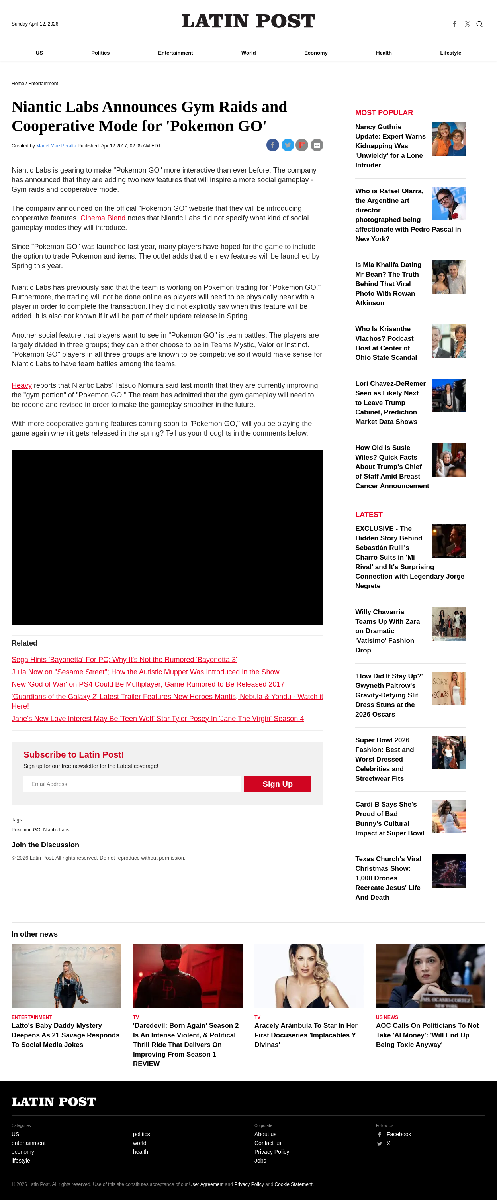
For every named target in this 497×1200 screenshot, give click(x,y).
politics (141, 1134)
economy (23, 1152)
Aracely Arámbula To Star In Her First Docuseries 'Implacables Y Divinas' (306, 1035)
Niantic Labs (56, 830)
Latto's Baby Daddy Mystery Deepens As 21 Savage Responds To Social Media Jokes (66, 1035)
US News (387, 1017)
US (39, 53)
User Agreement (206, 1184)
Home (18, 83)
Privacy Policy (271, 1152)
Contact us (267, 1143)
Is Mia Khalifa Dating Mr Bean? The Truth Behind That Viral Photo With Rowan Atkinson (388, 284)
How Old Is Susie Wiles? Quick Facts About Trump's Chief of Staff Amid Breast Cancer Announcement (392, 467)
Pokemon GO (26, 830)
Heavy (22, 385)
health (140, 1152)
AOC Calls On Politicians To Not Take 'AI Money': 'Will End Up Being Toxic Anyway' (427, 1035)
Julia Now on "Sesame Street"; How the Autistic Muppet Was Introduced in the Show (145, 672)
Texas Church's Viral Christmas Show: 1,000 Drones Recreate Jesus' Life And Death (388, 878)
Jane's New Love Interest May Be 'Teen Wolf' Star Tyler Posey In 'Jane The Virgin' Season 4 (158, 719)
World (248, 53)
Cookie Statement (294, 1184)
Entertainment (175, 53)
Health (384, 53)
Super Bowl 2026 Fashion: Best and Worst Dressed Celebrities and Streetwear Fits (384, 759)
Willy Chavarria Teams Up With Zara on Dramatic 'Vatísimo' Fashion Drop (387, 631)
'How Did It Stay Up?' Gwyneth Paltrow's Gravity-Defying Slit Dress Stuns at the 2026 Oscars (389, 695)
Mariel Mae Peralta (57, 146)
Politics (100, 53)
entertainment (29, 1143)
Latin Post (248, 21)
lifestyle (21, 1160)
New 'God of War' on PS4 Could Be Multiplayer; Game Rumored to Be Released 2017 (148, 684)
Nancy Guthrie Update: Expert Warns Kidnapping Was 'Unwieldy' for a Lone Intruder (390, 146)
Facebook (399, 1134)
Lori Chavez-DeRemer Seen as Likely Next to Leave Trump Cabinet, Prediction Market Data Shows (390, 403)
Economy (316, 53)
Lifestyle (451, 53)
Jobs (260, 1160)
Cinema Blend (102, 218)
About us (265, 1134)
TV (136, 1017)
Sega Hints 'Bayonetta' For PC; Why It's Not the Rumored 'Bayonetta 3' (124, 660)
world (139, 1143)
